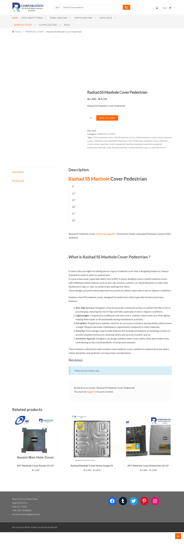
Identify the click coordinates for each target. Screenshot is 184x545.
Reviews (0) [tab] (18, 193)
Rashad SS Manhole (89, 192)
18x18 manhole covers (124, 137)
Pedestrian (100, 247)
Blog (67, 25)
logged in (91, 404)
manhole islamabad (134, 144)
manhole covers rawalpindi (112, 144)
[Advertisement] (92, 62)
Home (18, 31)
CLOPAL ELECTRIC (48, 25)
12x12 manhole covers (103, 137)
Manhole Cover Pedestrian (130, 141)
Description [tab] (18, 185)
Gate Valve (106, 18)
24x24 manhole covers (146, 137)
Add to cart (107, 117)
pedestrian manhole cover (99, 147)
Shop (15, 18)
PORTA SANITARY (83, 18)
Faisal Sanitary (58, 18)
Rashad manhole (119, 147)
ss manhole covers (157, 147)
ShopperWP (52, 540)
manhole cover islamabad (105, 141)
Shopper (34, 540)
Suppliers (111, 247)
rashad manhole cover (138, 147)
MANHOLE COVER (23, 25)
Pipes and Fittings (32, 18)
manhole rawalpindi (153, 144)
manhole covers (151, 141)
